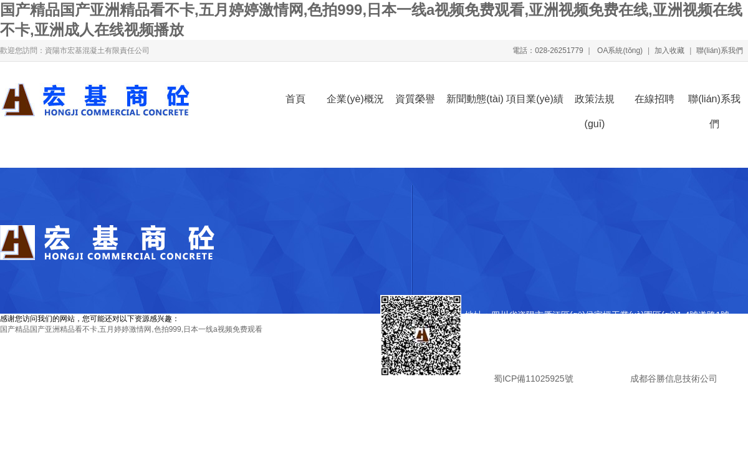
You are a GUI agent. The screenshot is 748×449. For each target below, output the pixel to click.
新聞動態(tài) (475, 99)
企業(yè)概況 (355, 99)
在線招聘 (654, 99)
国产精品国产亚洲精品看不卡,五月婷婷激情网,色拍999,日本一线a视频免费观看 (131, 329)
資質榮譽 (415, 99)
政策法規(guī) (595, 103)
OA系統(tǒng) (619, 50)
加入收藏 (669, 50)
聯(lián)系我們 (719, 50)
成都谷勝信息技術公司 (672, 379)
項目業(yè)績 (534, 99)
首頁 (295, 99)
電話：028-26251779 (547, 50)
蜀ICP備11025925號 (533, 379)
